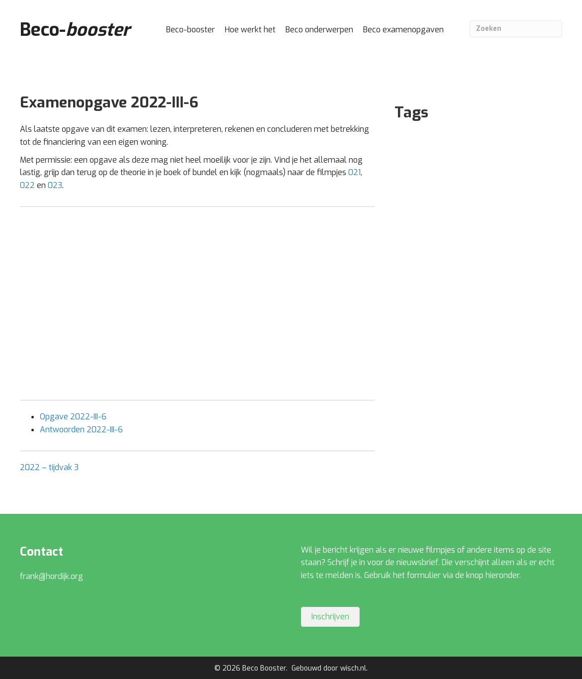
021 (354, 172)
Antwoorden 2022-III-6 (81, 429)
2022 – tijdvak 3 (49, 467)
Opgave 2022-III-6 (73, 416)
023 (55, 185)
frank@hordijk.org (51, 576)
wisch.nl (353, 668)
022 (27, 185)
